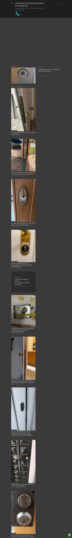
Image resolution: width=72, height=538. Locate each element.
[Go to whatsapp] (69, 534)
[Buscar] (59, 3)
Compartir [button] (13, 135)
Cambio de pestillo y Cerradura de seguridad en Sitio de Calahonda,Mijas (22, 330)
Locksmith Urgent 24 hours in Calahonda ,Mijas (48, 70)
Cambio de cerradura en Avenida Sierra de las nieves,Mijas (23, 224)
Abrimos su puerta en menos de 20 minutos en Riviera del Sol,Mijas (22, 381)
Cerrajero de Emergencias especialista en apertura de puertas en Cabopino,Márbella (22, 433)
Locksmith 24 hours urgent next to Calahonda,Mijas (23, 485)
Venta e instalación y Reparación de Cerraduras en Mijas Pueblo (23, 173)
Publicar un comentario (19, 135)
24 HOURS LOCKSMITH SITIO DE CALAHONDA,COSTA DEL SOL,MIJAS (22, 281)
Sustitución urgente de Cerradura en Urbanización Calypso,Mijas (21, 264)
